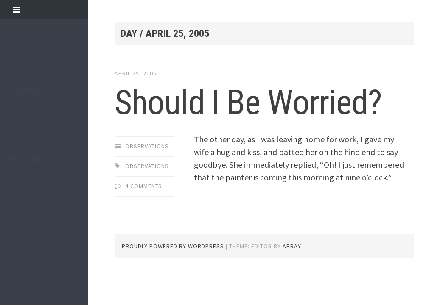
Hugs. (17, 280)
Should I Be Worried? (248, 102)
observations (147, 146)
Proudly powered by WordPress (173, 246)
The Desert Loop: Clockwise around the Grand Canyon (40, 187)
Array (292, 246)
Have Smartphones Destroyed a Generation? (36, 256)
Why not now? (29, 210)
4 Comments (143, 186)
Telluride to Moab (34, 122)
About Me (22, 109)
